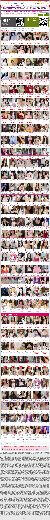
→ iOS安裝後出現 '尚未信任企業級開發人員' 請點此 (9, 28)
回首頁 (3, 5)
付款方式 (38, 5)
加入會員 (25, 5)
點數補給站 (10, 5)
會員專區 (18, 5)
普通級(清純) (22, 11)
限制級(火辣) (9, 11)
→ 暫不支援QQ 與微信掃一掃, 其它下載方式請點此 (26, 28)
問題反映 (45, 5)
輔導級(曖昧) (16, 11)
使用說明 (32, 5)
